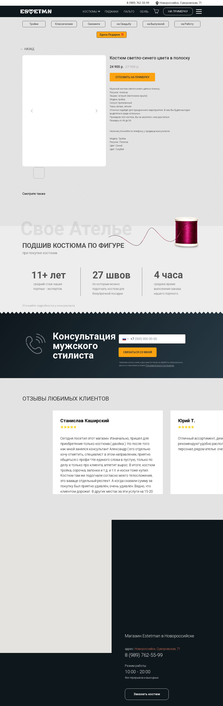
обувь (144, 11)
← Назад (27, 49)
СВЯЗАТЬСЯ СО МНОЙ (137, 352)
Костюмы (90, 11)
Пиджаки (111, 11)
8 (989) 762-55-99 (138, 3)
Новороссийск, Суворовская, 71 (181, 3)
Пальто (129, 11)
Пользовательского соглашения (160, 365)
